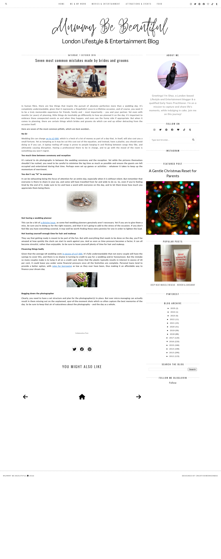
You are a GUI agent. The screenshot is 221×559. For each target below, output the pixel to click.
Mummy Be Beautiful (15, 555)
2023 (173, 361)
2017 (171, 383)
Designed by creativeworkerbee (200, 555)
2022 (172, 365)
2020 (172, 372)
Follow (172, 428)
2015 (171, 390)
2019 (172, 376)
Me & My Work (78, 4)
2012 (171, 402)
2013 (171, 398)
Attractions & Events (138, 4)
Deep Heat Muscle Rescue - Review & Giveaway (173, 330)
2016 (171, 387)
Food (159, 4)
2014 (171, 394)
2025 (173, 354)
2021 (172, 368)
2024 (173, 357)
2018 (172, 379)
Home (62, 4)
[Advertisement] (185, 457)
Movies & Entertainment (106, 4)
